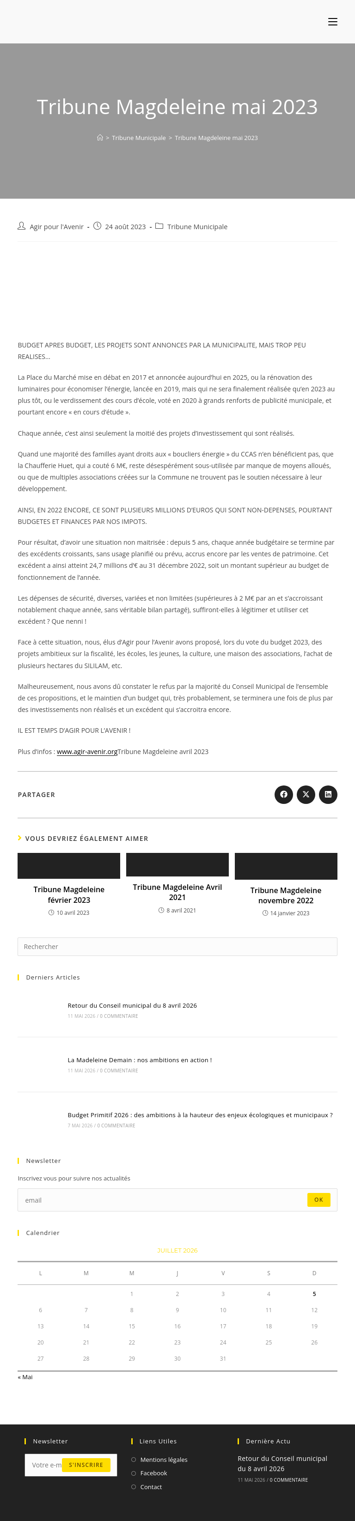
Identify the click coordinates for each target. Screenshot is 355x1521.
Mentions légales (164, 1459)
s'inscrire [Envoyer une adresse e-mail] (86, 1465)
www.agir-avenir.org (87, 751)
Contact (151, 1487)
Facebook (154, 1473)
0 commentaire (119, 1016)
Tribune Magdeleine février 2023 (69, 894)
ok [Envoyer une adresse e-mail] (319, 1200)
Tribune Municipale (197, 226)
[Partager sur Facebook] (284, 794)
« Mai (25, 1377)
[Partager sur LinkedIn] (328, 794)
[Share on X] (306, 794)
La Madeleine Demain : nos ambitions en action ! (140, 1060)
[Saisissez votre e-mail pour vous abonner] (177, 1199)
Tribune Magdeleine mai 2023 (216, 138)
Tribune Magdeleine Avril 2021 (177, 892)
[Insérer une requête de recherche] (177, 946)
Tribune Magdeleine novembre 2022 (286, 895)
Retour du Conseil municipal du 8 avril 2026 (132, 1005)
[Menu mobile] (332, 21)
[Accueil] (100, 138)
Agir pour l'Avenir (56, 226)
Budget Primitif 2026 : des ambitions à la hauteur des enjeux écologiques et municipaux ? (200, 1115)
